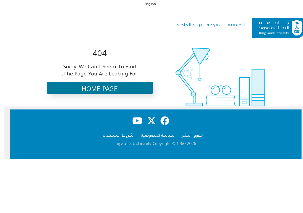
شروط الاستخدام (114, 136)
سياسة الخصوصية (153, 136)
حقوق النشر (188, 136)
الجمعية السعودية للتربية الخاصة (206, 25)
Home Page (95, 90)
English (146, 4)
